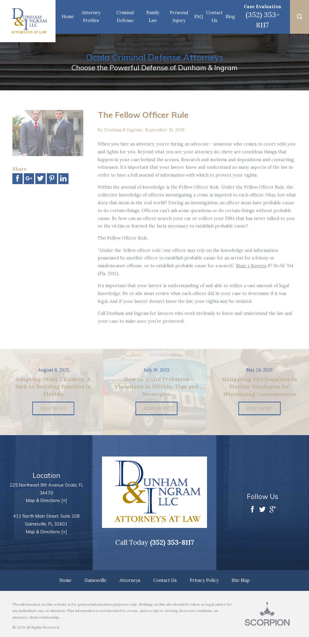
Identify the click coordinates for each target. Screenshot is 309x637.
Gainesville (95, 580)
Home (68, 16)
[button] (299, 17)
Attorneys (129, 580)
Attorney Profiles (91, 16)
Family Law (152, 16)
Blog (230, 16)
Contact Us (214, 16)
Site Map (241, 580)
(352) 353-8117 (263, 19)
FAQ (198, 16)
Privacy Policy (204, 580)
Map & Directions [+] (46, 500)
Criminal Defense (125, 16)
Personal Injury (179, 16)
